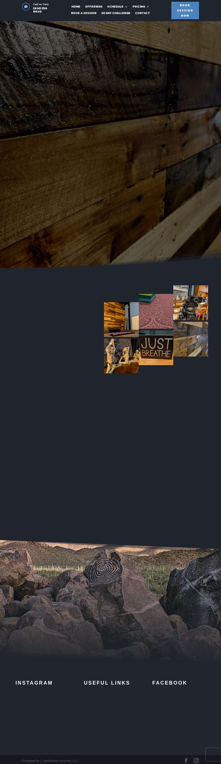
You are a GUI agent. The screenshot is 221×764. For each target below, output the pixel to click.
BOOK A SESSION (83, 13)
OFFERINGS (94, 7)
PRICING (139, 7)
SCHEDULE (115, 7)
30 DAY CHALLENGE (115, 13)
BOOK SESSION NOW (185, 10)
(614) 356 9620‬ (40, 10)
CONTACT (142, 13)
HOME (75, 7)
